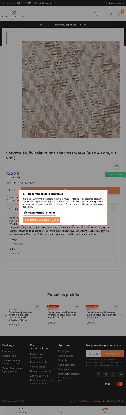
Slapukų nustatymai (39, 212)
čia (30, 207)
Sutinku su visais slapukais (42, 220)
